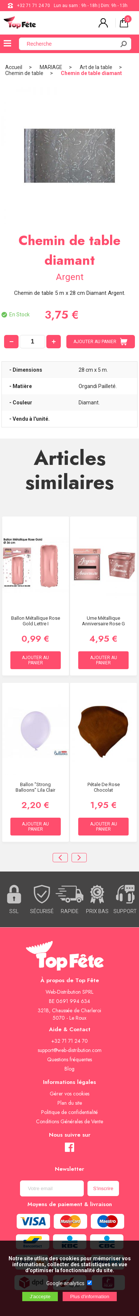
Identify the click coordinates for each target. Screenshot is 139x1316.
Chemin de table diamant (91, 73)
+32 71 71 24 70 (33, 5)
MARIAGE (51, 67)
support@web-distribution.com (70, 1050)
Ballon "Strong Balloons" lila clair (35, 787)
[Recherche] (71, 44)
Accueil (13, 67)
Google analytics (65, 1283)
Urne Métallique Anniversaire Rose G (103, 620)
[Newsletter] (52, 1188)
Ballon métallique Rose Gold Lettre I (35, 620)
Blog (69, 1068)
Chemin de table (24, 73)
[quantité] (32, 341)
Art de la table (96, 67)
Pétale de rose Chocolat (103, 787)
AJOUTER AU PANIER (100, 341)
